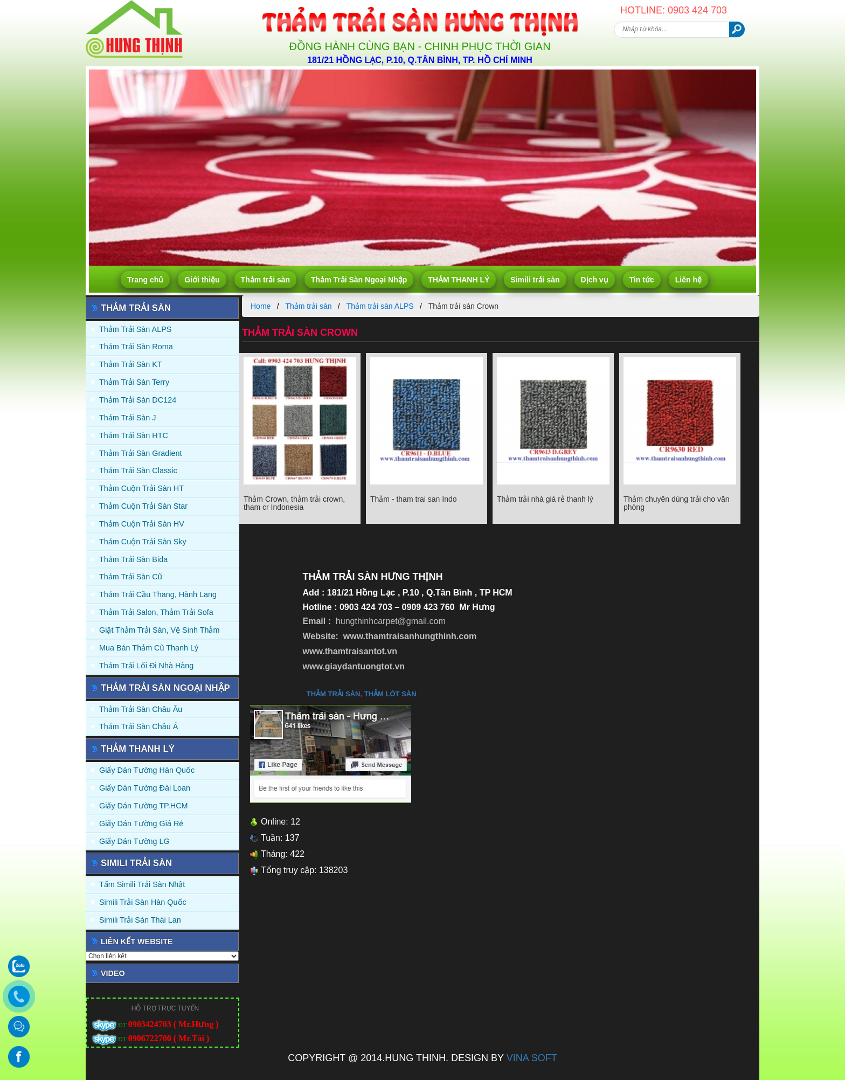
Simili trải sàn (534, 279)
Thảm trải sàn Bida (133, 559)
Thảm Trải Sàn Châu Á (138, 726)
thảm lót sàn (390, 694)
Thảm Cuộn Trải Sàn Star (143, 506)
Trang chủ (145, 279)
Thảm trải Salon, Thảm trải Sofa (156, 612)
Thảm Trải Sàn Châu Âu (140, 709)
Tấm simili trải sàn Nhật (142, 884)
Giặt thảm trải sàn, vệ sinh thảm (159, 630)
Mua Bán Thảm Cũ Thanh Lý (148, 647)
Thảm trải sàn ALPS (135, 329)
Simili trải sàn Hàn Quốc (142, 902)
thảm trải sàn (334, 694)
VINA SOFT (532, 1058)
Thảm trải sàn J (127, 417)
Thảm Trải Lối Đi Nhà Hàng (146, 665)
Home (261, 306)
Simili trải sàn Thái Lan (140, 920)
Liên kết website (137, 941)
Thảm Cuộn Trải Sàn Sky (142, 541)
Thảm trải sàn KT (130, 364)
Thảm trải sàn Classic (138, 470)
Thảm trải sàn (265, 279)
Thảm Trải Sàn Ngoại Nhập (359, 279)
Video (113, 973)
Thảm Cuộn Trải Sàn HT (141, 488)
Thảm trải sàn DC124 (137, 400)
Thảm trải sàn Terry (134, 382)
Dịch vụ (594, 279)
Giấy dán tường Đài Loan (144, 788)
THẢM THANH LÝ (458, 279)
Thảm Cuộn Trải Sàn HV (141, 524)
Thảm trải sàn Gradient (140, 453)
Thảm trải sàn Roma (136, 346)
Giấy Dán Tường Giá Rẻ (141, 823)
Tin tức (641, 279)
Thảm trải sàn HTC (133, 435)
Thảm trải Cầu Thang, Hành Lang (158, 594)
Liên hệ (688, 279)
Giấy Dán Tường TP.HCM (143, 805)
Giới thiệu (201, 279)
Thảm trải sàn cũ (130, 576)
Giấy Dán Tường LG (134, 841)
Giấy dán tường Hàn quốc (147, 770)
